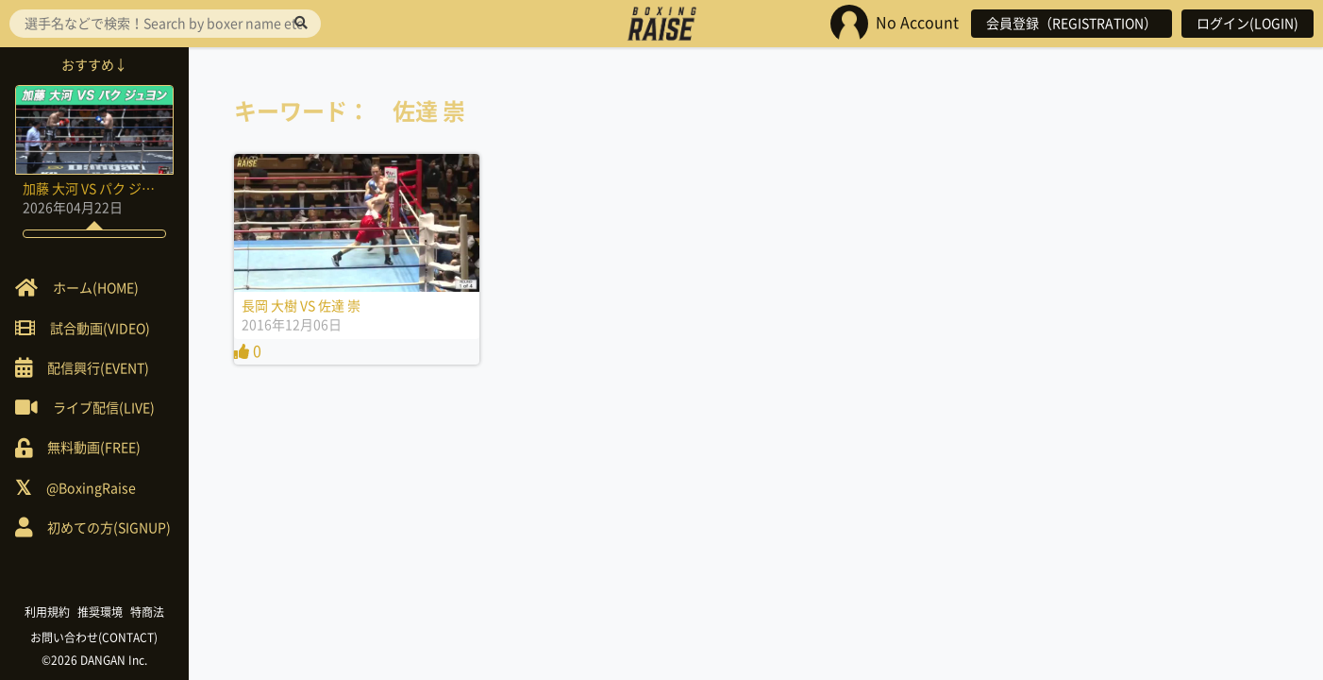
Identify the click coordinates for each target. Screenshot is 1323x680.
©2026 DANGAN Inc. (94, 660)
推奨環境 (100, 612)
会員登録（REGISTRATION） (1071, 23)
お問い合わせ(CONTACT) (95, 637)
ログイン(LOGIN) (1247, 23)
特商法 (147, 612)
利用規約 (47, 612)
